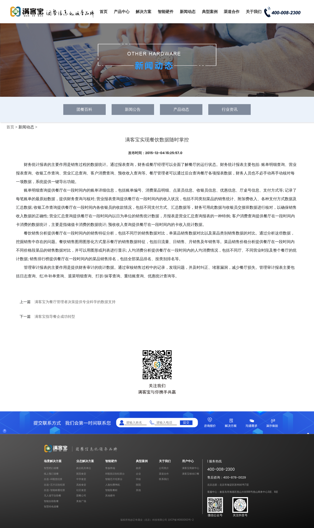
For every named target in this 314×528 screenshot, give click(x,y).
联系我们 (164, 479)
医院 (138, 485)
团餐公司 (81, 495)
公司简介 (164, 468)
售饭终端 (110, 468)
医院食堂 (81, 474)
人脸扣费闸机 (112, 485)
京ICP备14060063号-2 (181, 520)
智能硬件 (165, 11)
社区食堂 (81, 490)
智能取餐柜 (111, 490)
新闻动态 (188, 11)
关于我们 (254, 11)
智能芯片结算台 (113, 479)
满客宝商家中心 (190, 468)
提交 (186, 422)
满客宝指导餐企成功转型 (55, 317)
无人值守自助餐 (52, 495)
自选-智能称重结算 (54, 490)
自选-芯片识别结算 (54, 485)
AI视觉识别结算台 (115, 474)
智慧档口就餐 (51, 468)
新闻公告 (133, 109)
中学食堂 (81, 479)
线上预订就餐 (51, 474)
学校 (138, 479)
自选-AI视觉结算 (53, 479)
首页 (103, 11)
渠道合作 (231, 11)
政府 (138, 468)
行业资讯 (229, 109)
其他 (138, 490)
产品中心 (122, 11)
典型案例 (210, 11)
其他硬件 (110, 495)
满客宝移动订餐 (190, 474)
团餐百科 (84, 109)
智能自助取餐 (51, 501)
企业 (138, 474)
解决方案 (143, 11)
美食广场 (81, 501)
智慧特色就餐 (51, 506)
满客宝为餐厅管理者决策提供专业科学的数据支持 (75, 302)
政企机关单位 (83, 468)
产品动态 (181, 109)
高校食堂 (81, 485)
